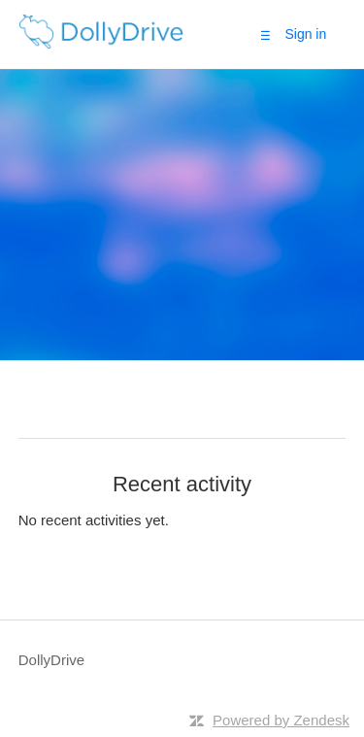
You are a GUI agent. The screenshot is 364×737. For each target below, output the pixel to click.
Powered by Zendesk (281, 720)
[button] (265, 35)
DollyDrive (51, 660)
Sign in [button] (305, 34)
